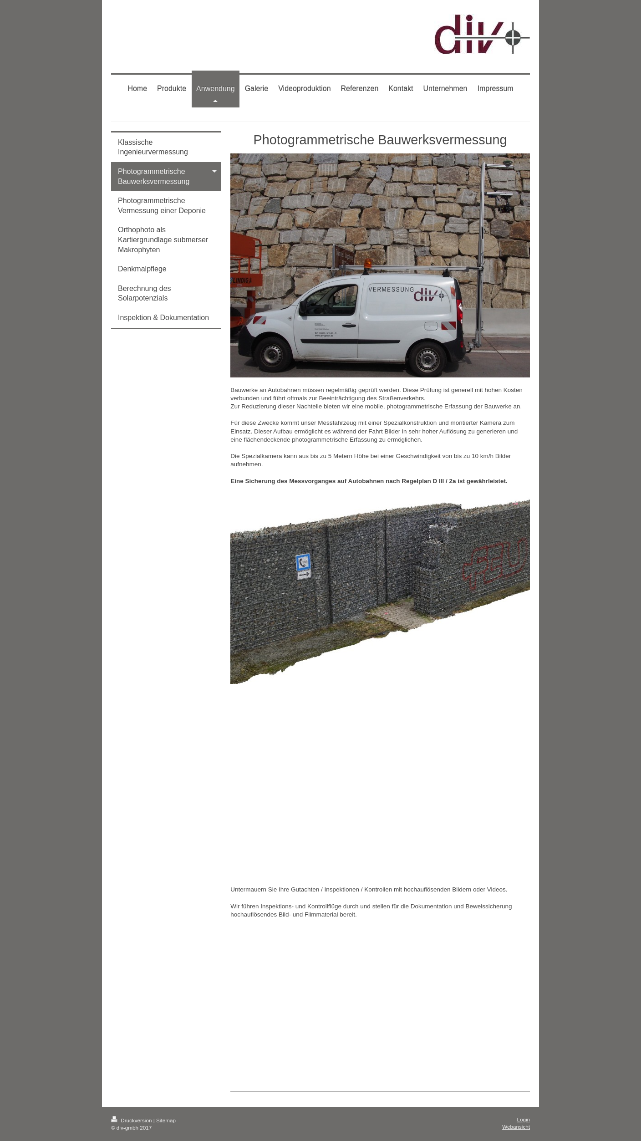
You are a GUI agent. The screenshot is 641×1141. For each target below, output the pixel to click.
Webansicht (516, 1127)
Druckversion (132, 1120)
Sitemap (166, 1120)
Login (523, 1119)
